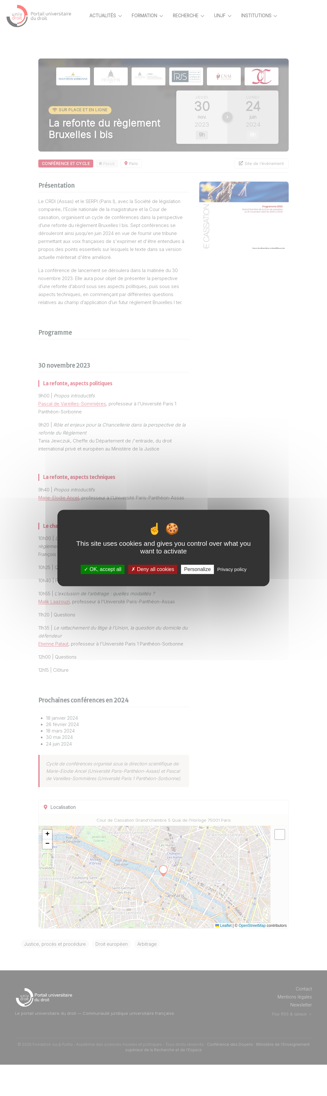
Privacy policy (232, 569)
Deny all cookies (152, 569)
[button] (69, 866)
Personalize (197, 569)
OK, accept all (102, 569)
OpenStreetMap (266, 957)
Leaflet (238, 957)
